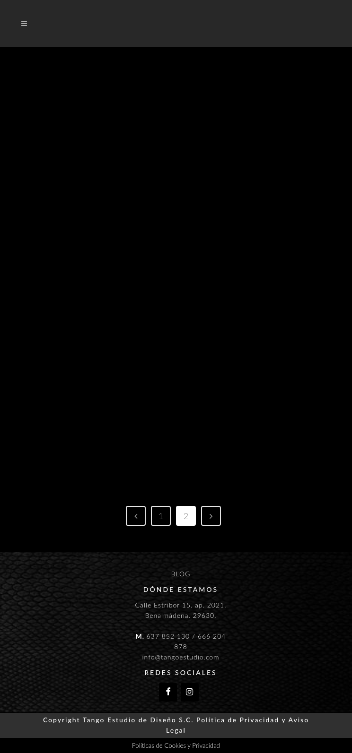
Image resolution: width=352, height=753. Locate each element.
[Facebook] (168, 692)
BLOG (181, 574)
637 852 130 (168, 636)
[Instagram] (190, 692)
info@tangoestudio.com (180, 657)
